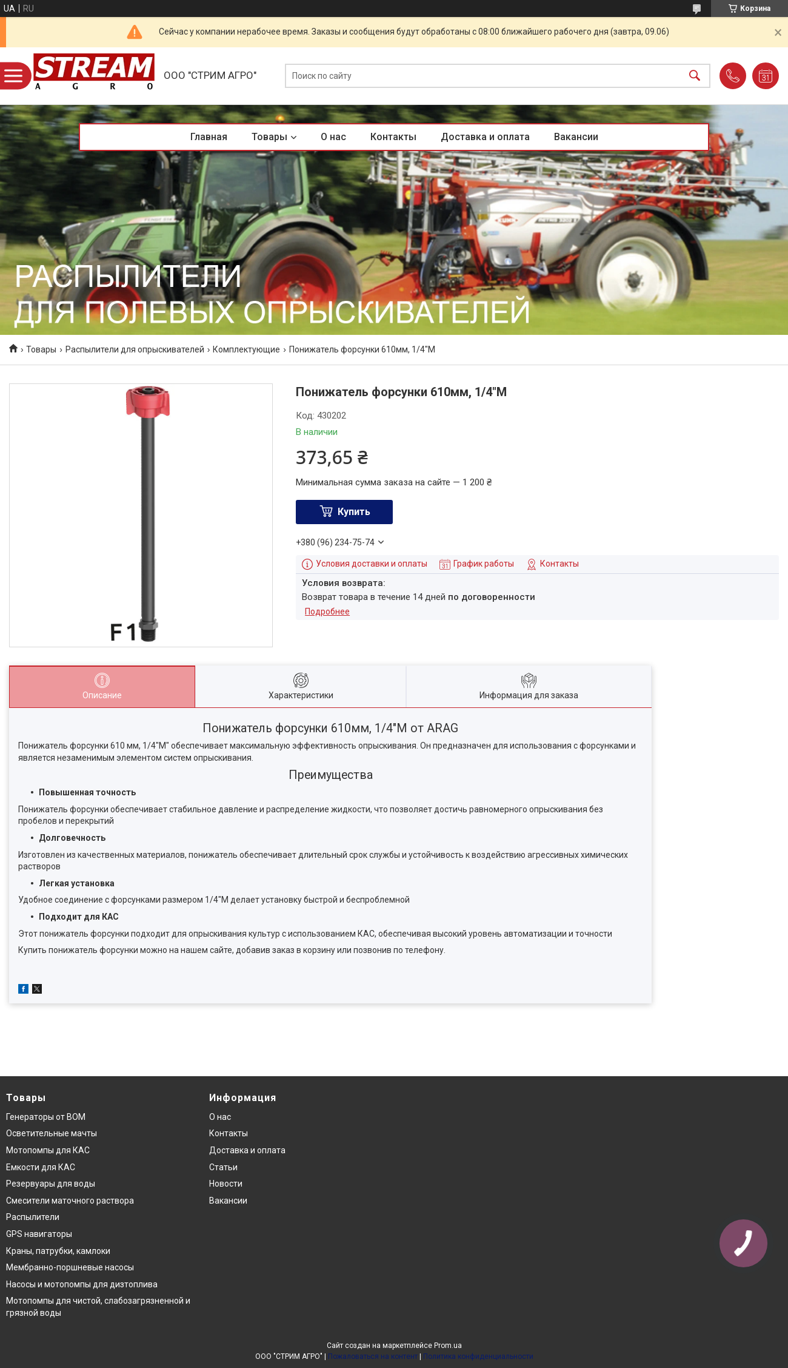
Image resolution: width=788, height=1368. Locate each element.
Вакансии (576, 137)
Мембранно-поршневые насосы (70, 1267)
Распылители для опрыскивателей (134, 349)
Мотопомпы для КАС (48, 1150)
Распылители (32, 1217)
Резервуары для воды (50, 1183)
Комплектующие (246, 349)
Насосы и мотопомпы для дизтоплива (82, 1284)
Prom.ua (448, 1345)
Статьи (223, 1167)
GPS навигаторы (39, 1234)
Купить (354, 511)
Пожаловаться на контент (373, 1356)
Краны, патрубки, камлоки (58, 1251)
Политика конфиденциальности (478, 1356)
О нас (333, 137)
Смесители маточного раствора (70, 1200)
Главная (208, 137)
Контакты (393, 137)
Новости (225, 1183)
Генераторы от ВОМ (45, 1117)
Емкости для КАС (40, 1167)
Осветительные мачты (51, 1133)
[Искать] (694, 76)
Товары (269, 137)
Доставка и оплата (485, 137)
